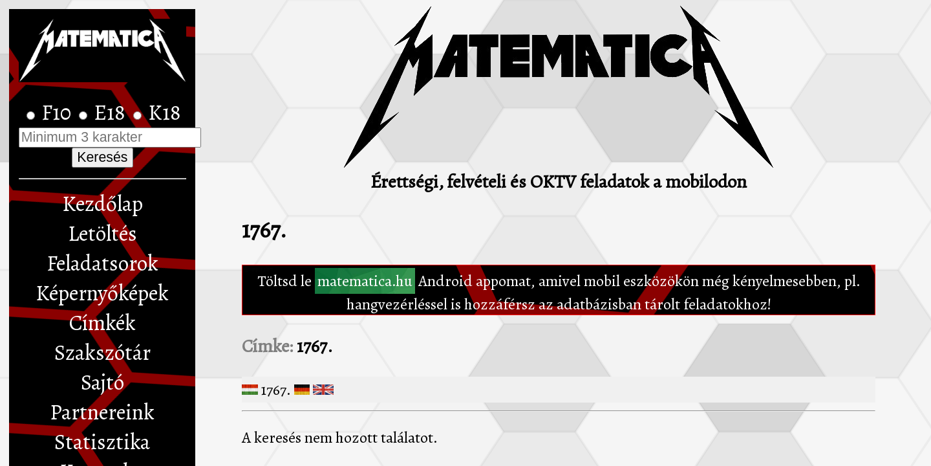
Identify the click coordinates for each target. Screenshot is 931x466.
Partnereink (102, 412)
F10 (58, 113)
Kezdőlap (102, 204)
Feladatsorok (102, 263)
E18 (112, 113)
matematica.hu (364, 281)
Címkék (102, 323)
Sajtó (102, 382)
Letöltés (102, 234)
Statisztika (102, 442)
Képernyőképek (102, 293)
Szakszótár (102, 353)
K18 (164, 113)
